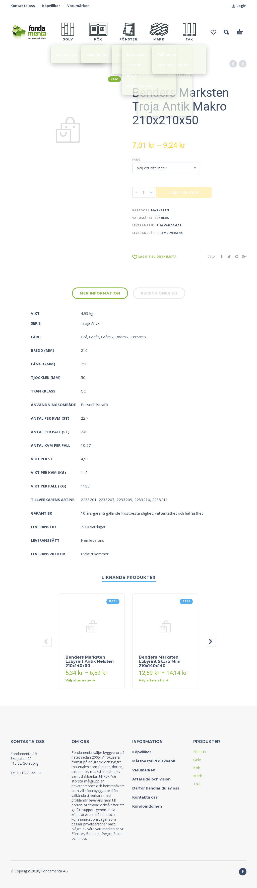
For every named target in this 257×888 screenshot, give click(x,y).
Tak (196, 783)
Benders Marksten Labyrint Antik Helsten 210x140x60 (90, 661)
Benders (162, 218)
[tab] (100, 294)
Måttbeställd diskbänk (153, 761)
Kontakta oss (23, 5)
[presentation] (46, 641)
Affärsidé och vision (151, 779)
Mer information (100, 293)
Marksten (184, 75)
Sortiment (142, 75)
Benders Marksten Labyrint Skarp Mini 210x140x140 (159, 661)
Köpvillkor (51, 5)
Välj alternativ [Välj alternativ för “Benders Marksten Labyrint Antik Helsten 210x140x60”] (80, 680)
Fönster (200, 751)
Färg (136, 159)
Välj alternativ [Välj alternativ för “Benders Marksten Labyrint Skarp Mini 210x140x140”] (153, 680)
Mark (163, 75)
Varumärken (78, 5)
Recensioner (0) (159, 293)
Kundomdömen (147, 806)
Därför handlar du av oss (155, 788)
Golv (197, 759)
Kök (196, 767)
